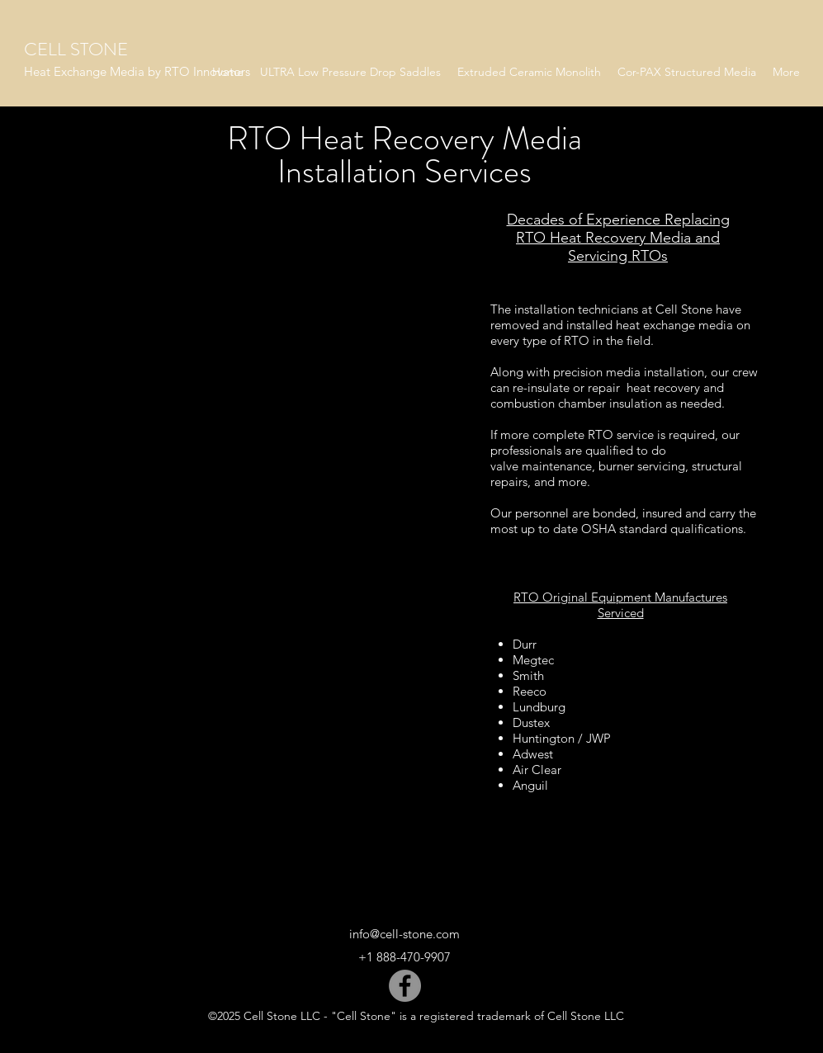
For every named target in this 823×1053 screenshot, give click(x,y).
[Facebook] (405, 986)
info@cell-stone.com (404, 934)
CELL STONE (76, 49)
